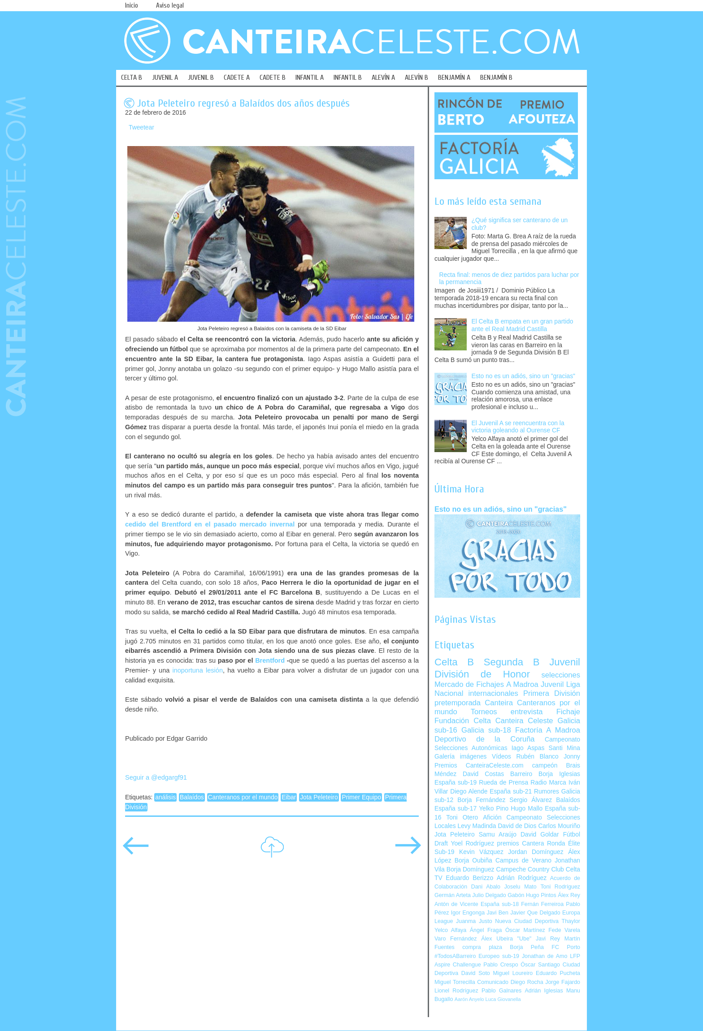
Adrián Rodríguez (522, 878)
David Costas (483, 774)
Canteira (499, 703)
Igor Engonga (468, 913)
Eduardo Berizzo (469, 878)
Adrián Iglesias (544, 991)
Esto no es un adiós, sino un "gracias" (523, 376)
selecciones (561, 675)
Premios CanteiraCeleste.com (479, 765)
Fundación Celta (462, 720)
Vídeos (501, 756)
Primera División (551, 693)
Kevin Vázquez (481, 852)
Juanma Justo (474, 921)
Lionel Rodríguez (456, 991)
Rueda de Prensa (503, 782)
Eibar (289, 797)
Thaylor (571, 921)
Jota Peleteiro (319, 797)
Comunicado (492, 982)
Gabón (516, 895)
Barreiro (521, 774)
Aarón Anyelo (469, 999)
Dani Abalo (485, 887)
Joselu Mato (520, 887)
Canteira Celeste (524, 720)
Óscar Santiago (540, 965)
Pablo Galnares (501, 991)
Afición (492, 817)
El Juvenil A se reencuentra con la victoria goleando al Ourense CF (518, 427)
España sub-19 (455, 782)
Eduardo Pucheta (558, 973)
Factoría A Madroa (547, 730)
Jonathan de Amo (544, 956)
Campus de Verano (523, 860)
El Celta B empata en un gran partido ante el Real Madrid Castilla (522, 325)
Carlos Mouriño (559, 826)
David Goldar (540, 834)
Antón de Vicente (456, 904)
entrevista (527, 711)
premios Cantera (520, 843)
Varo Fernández (455, 939)
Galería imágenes (460, 756)
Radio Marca (548, 782)
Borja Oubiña (473, 860)
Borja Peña (526, 947)
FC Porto (565, 947)
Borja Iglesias (559, 774)
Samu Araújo (497, 834)
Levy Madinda (476, 826)
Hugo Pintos (541, 895)
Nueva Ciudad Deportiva (527, 921)
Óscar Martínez (525, 930)
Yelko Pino (493, 808)
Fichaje (568, 711)
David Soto (475, 973)
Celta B (454, 662)
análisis (165, 797)
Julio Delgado (489, 895)
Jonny (572, 756)
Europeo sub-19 (498, 956)
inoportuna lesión (197, 670)
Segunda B (512, 662)
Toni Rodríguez (560, 887)
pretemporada (457, 703)
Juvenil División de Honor (507, 667)
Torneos (484, 711)
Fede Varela (564, 930)
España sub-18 (500, 904)
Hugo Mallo (526, 808)
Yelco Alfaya (450, 930)
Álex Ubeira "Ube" (506, 939)
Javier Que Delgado (535, 913)
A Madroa (522, 684)
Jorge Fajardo (562, 982)
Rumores (546, 791)
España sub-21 (511, 791)
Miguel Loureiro (513, 973)
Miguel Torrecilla (454, 982)
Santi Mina (564, 748)
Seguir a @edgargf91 (156, 777)
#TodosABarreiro (455, 956)
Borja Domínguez (471, 869)
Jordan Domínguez (535, 852)
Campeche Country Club (530, 869)
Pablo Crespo (500, 965)
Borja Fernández (481, 800)
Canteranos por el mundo (243, 797)
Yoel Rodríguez (472, 843)
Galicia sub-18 (486, 730)
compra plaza (482, 947)
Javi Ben (497, 913)
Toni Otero (462, 817)
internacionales (493, 693)
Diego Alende (468, 791)
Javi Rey (548, 939)
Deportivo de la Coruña (484, 739)
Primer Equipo (361, 797)
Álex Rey (569, 895)
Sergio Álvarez (530, 800)
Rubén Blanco (537, 756)
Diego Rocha (527, 982)
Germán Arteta (452, 895)
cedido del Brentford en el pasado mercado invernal (210, 524)
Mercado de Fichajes (469, 684)
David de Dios (517, 826)
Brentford (270, 660)
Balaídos (192, 797)
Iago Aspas (528, 748)
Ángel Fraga (486, 930)
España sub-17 (455, 808)
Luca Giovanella (503, 999)
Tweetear (141, 127)
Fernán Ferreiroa (542, 904)
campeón (545, 765)
